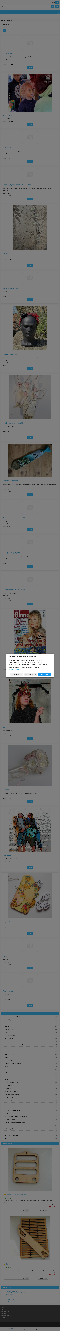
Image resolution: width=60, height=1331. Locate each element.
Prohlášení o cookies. (15, 669)
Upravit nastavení (16, 674)
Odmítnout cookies (30, 674)
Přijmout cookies (44, 674)
